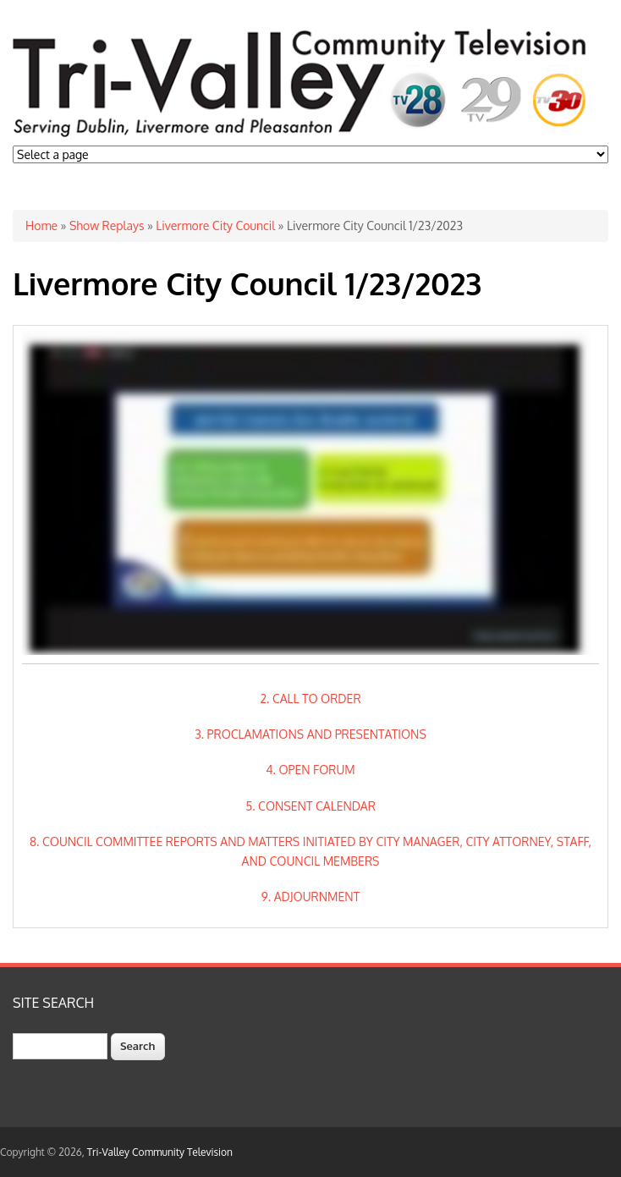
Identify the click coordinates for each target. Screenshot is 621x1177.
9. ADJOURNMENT (310, 896)
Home (41, 225)
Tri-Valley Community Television (160, 1152)
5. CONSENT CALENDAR (310, 806)
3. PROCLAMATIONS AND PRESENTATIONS (310, 734)
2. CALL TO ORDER (310, 698)
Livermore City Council (215, 225)
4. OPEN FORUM (310, 769)
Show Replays (106, 225)
